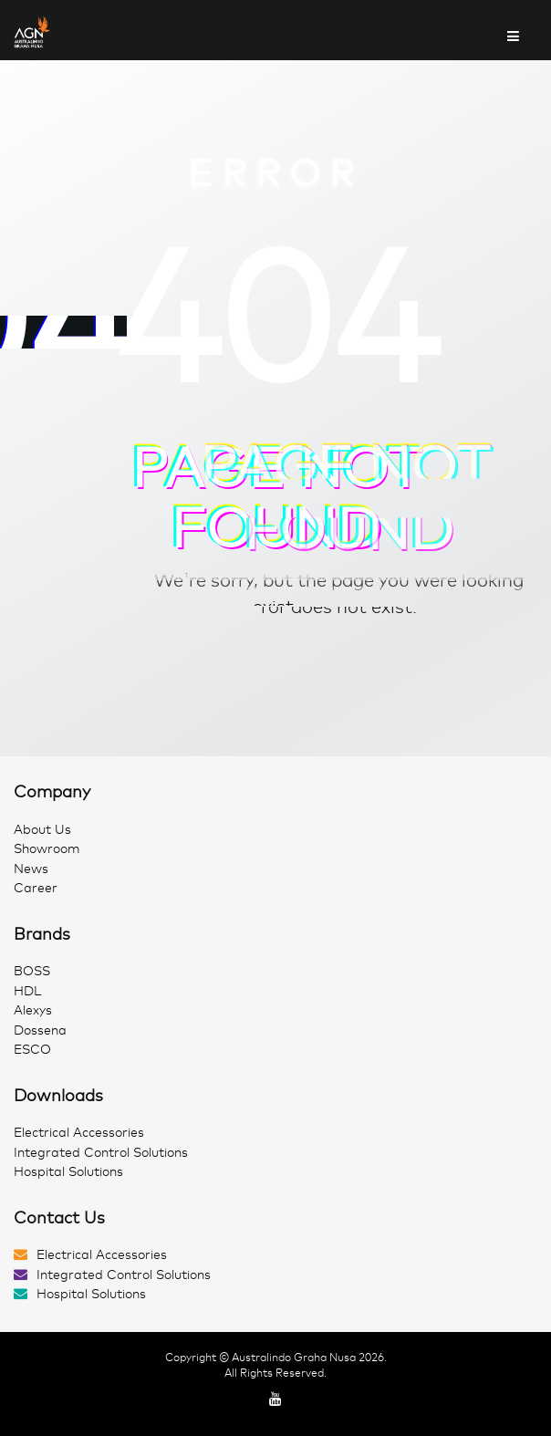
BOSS (32, 971)
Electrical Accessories (79, 1132)
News (31, 869)
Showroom (47, 849)
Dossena (40, 1030)
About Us (42, 830)
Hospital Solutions (68, 1172)
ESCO (32, 1049)
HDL (27, 991)
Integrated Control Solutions (101, 1152)
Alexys (33, 1010)
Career (35, 888)
